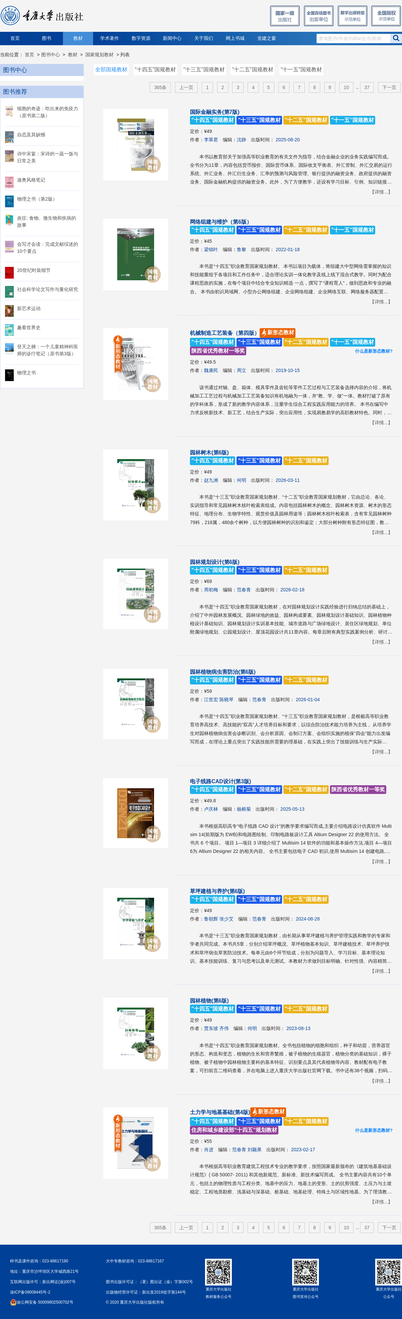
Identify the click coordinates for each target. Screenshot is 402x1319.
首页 (15, 38)
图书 (46, 38)
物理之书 (26, 372)
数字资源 (141, 38)
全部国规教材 (111, 69)
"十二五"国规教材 (252, 69)
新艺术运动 (29, 308)
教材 (78, 38)
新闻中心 (172, 38)
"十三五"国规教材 (203, 69)
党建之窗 (266, 38)
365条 (160, 87)
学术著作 (109, 38)
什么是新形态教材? (374, 351)
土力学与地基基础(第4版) (259, 1121)
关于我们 (203, 38)
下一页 (389, 87)
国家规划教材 (99, 54)
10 (346, 87)
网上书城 (235, 38)
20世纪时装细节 (34, 270)
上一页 (186, 87)
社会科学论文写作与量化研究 (47, 289)
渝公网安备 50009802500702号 (45, 1302)
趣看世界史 (29, 327)
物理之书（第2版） (37, 199)
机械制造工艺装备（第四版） (282, 342)
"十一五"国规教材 (301, 69)
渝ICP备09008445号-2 (30, 1292)
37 (367, 87)
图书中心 (50, 54)
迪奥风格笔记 (31, 179)
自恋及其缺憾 (31, 134)
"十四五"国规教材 (155, 69)
